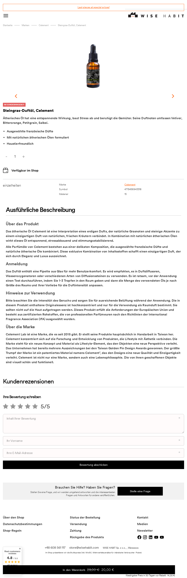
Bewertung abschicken (94, 459)
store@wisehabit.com (84, 542)
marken (25, 25)
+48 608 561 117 (55, 542)
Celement (44, 25)
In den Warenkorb (119, 570)
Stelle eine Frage (140, 485)
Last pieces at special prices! (94, 7)
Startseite (7, 25)
